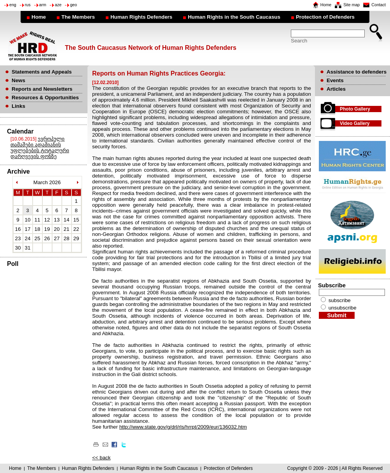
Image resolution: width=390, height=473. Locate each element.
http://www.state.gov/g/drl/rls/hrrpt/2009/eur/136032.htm (183, 427)
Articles (336, 89)
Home (325, 4)
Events (335, 80)
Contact (378, 4)
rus (28, 4)
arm (42, 4)
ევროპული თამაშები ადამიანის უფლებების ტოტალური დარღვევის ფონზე (39, 147)
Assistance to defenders (357, 72)
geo (73, 4)
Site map (351, 4)
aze (58, 4)
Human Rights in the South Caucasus (234, 17)
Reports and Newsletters (42, 89)
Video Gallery (354, 123)
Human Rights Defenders (141, 17)
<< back (101, 458)
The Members (78, 17)
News (18, 80)
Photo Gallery (355, 109)
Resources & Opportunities (45, 97)
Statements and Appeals (42, 72)
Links (18, 106)
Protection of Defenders (325, 17)
